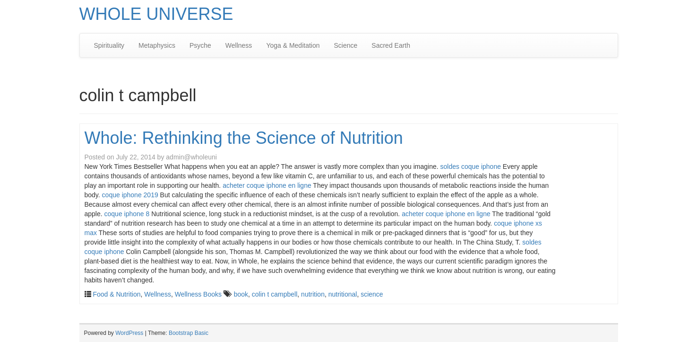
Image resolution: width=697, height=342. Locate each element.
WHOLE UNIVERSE (156, 14)
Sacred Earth (390, 45)
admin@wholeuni (191, 157)
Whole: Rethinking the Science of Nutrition (244, 138)
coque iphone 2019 (130, 195)
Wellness (238, 45)
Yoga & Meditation (292, 45)
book (241, 294)
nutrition (313, 294)
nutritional (342, 294)
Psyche (200, 45)
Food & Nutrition (116, 294)
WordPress (129, 333)
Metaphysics (156, 45)
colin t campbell (275, 294)
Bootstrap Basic (188, 333)
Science (346, 45)
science (372, 294)
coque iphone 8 (127, 214)
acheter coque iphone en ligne (267, 185)
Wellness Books (198, 294)
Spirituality (109, 45)
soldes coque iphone (470, 166)
